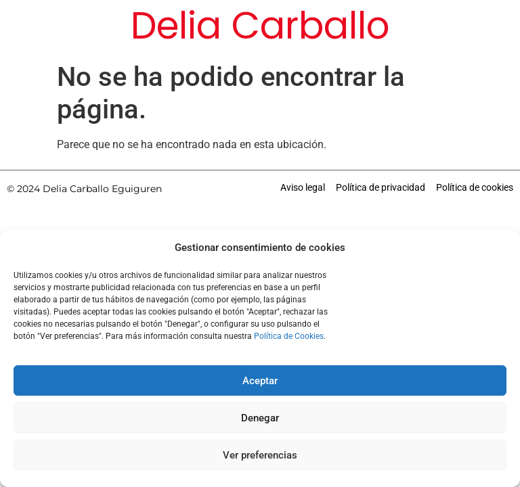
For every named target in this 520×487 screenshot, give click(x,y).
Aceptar (260, 381)
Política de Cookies (289, 336)
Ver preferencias (260, 455)
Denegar (260, 418)
